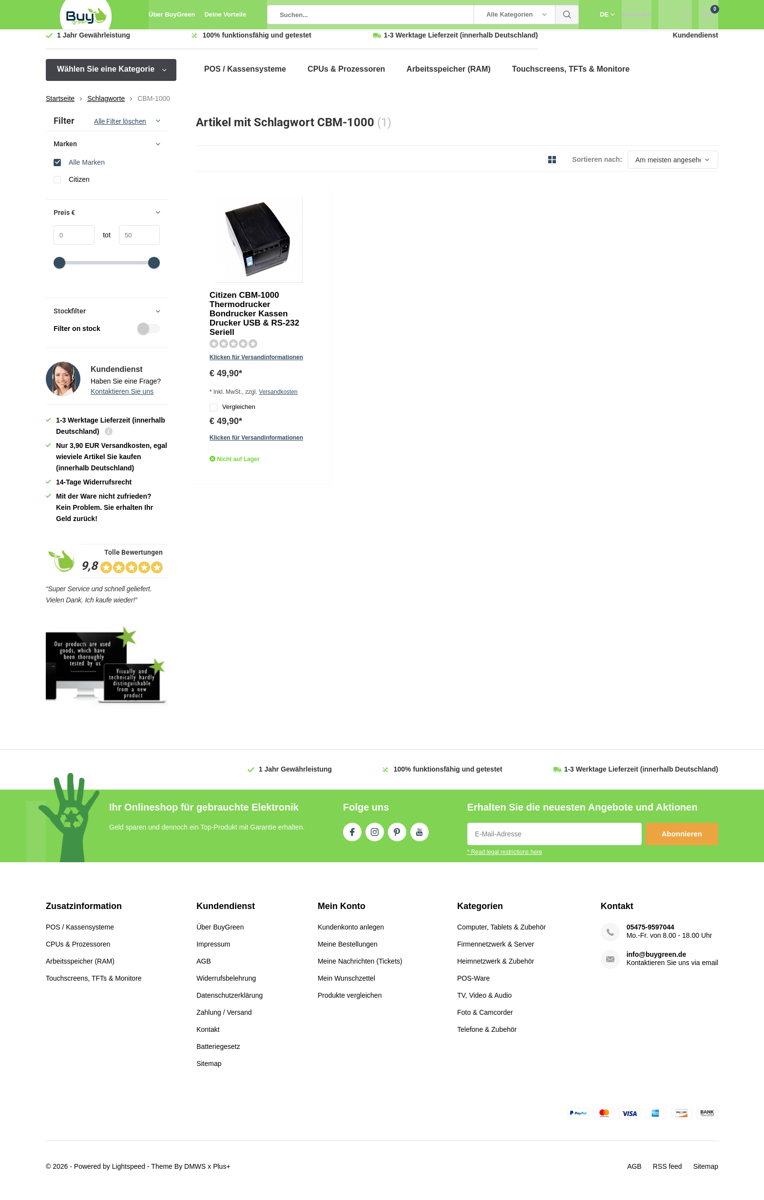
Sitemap (208, 1071)
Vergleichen (328, 287)
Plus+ (221, 1174)
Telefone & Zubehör (486, 1037)
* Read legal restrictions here (504, 859)
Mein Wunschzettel (346, 985)
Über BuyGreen (172, 14)
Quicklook (315, 321)
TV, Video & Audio (484, 1002)
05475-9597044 (650, 934)
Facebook (352, 837)
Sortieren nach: (597, 167)
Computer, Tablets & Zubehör (501, 934)
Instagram (374, 837)
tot (103, 242)
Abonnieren (682, 841)
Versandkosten (377, 270)
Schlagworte (106, 106)
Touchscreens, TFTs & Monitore (571, 76)
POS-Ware (473, 985)
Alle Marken (87, 169)
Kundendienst (695, 42)
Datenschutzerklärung (229, 1002)
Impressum (213, 951)
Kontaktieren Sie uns (122, 399)
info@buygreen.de (657, 962)
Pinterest (397, 837)
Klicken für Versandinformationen (352, 256)
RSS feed (667, 1174)
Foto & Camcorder (485, 1020)
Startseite (60, 106)
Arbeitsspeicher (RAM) (448, 76)
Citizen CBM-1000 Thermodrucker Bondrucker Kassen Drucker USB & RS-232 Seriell (371, 221)
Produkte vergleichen (350, 1002)
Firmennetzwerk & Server (495, 951)
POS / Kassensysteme (245, 76)
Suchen (567, 14)
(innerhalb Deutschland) (461, 42)
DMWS (195, 1174)
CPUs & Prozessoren (346, 76)
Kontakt (207, 1037)
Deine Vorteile (225, 14)
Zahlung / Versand (224, 1020)
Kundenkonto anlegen (351, 934)
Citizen (79, 186)
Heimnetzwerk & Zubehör (495, 968)
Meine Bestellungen (348, 951)
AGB (203, 968)
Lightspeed (129, 1174)
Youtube (419, 837)
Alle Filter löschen (120, 129)
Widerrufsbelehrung (226, 985)
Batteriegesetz (218, 1054)
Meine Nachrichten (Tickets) (360, 968)
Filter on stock (107, 335)
